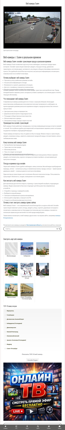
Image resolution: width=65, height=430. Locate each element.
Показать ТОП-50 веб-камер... (32, 354)
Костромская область (34, 225)
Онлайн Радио (32, 360)
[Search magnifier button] (59, 229)
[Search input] (31, 229)
